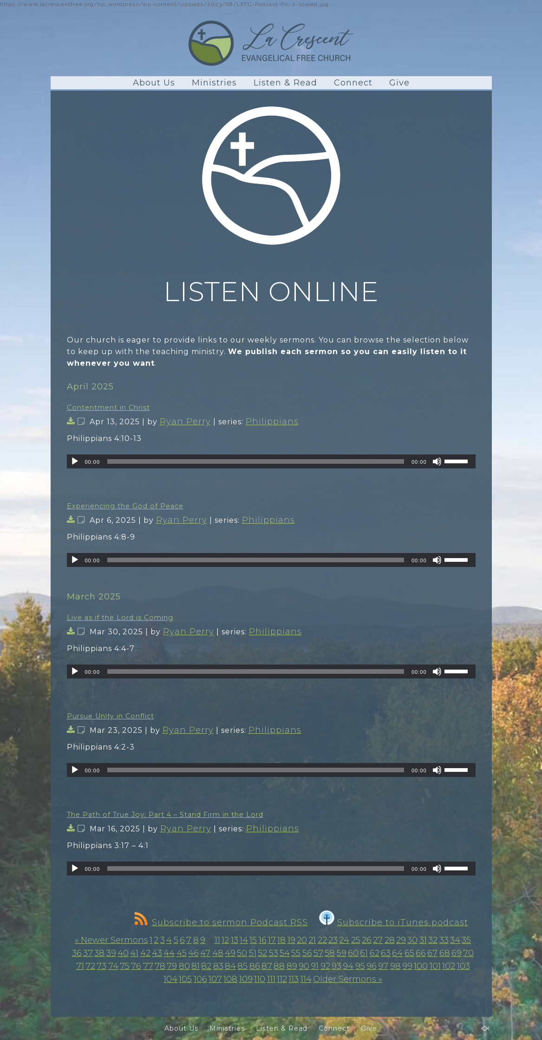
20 (302, 940)
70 (468, 953)
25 (355, 940)
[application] (271, 461)
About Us (154, 83)
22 (322, 940)
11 (217, 940)
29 (401, 940)
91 (315, 966)
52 (262, 953)
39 (111, 953)
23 (333, 940)
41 (134, 953)
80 (184, 966)
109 (246, 979)
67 (432, 953)
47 (205, 953)
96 (371, 966)
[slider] (255, 461)
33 (444, 940)
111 (271, 979)
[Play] (74, 461)
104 (170, 979)
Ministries (214, 83)
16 (263, 940)
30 (412, 940)
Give (399, 83)
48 (217, 953)
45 (181, 953)
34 (455, 940)
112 (282, 979)
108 (230, 979)
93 (336, 966)
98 (395, 966)
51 (252, 953)
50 (242, 953)
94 (348, 966)
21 (312, 940)
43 (157, 953)
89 (292, 966)
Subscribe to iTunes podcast (393, 922)
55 (295, 953)
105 (185, 979)
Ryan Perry (185, 421)
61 (364, 953)
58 (330, 953)
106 (200, 979)
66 (421, 953)
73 (101, 966)
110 (259, 979)
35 (466, 940)
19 (291, 940)
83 (218, 966)
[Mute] (437, 461)
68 (444, 953)
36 (77, 953)
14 (244, 940)
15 (253, 940)
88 (279, 966)
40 (123, 953)
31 (423, 940)
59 (341, 953)
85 (242, 966)
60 (353, 953)
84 (230, 966)
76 (136, 966)
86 (254, 966)
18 (281, 940)
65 (409, 953)
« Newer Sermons (111, 940)
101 (435, 966)
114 (306, 979)
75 (125, 966)
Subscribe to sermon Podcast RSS (221, 922)
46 (193, 953)
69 (456, 953)
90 (304, 966)
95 (360, 966)
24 (344, 940)
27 (378, 940)
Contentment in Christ (108, 407)
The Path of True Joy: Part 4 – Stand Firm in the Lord (165, 814)
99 (407, 966)
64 (397, 953)
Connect (353, 83)
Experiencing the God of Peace (125, 506)
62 (374, 953)
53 (273, 953)
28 (390, 940)
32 (433, 940)
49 (230, 953)
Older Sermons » (347, 979)
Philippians (272, 421)
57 (318, 953)
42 (145, 953)
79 (172, 966)
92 (325, 966)
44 (169, 953)
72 (90, 966)
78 (160, 966)
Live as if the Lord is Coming (120, 617)
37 (88, 953)
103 (463, 966)
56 (307, 953)
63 (386, 953)
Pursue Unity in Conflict (110, 716)
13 (234, 940)
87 (266, 966)
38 (99, 953)
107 (215, 979)
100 (421, 966)
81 (195, 966)
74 (113, 966)
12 (225, 940)
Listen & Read (285, 83)
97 (383, 966)
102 (448, 966)
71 (80, 966)
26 (367, 940)
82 (206, 966)
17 (272, 940)
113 (293, 979)
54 (285, 953)
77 (148, 966)
